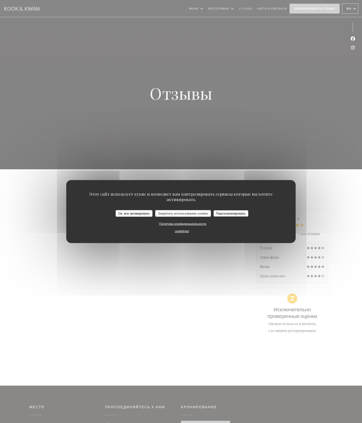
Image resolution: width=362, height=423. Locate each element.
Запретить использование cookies (183, 213)
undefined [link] (182, 231)
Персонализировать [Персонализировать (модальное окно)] (231, 213)
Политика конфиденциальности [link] (182, 224)
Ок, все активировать (134, 213)
